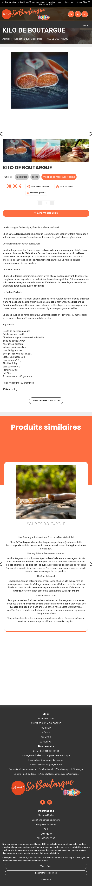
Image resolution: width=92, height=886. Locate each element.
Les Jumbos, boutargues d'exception (46, 760)
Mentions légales (46, 815)
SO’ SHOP (46, 728)
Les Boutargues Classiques (28, 39)
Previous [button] (12, 136)
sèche (35, 177)
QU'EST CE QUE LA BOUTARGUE (46, 723)
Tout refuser (46, 866)
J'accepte (46, 879)
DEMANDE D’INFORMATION (46, 400)
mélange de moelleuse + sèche (59, 177)
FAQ (46, 829)
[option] (17, 150)
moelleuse (21, 177)
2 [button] (48, 703)
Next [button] (80, 136)
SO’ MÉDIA (46, 737)
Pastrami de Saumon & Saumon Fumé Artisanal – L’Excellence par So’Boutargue (46, 769)
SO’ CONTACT (46, 742)
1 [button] (43, 703)
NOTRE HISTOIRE (46, 718)
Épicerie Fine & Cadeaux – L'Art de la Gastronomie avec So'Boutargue (46, 774)
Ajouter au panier (46, 213)
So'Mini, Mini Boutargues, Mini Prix (46, 764)
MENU (86, 24)
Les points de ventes (46, 824)
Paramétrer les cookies (46, 873)
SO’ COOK (46, 732)
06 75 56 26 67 (48, 838)
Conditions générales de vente (46, 820)
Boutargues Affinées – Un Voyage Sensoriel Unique (46, 755)
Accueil (6, 39)
